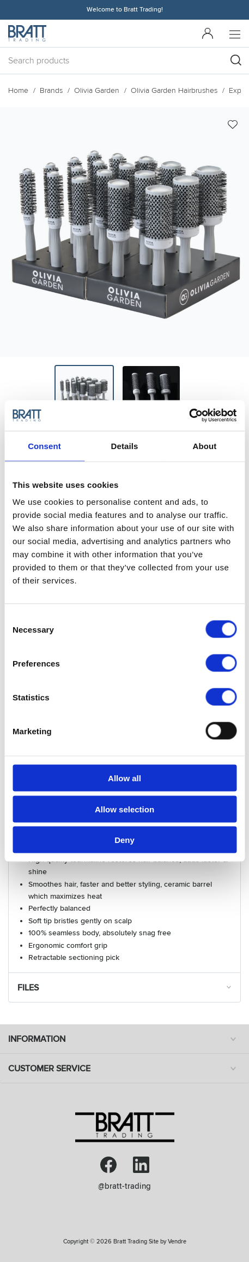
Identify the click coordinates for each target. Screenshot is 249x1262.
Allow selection (124, 808)
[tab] (84, 394)
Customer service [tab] (124, 1069)
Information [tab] (124, 1039)
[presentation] (84, 394)
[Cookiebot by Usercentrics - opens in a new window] (188, 416)
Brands (51, 90)
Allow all (124, 778)
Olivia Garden (96, 90)
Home (18, 90)
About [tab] (205, 445)
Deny (124, 840)
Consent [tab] (44, 445)
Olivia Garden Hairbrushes (174, 90)
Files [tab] (126, 987)
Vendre (177, 1241)
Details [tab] (124, 445)
